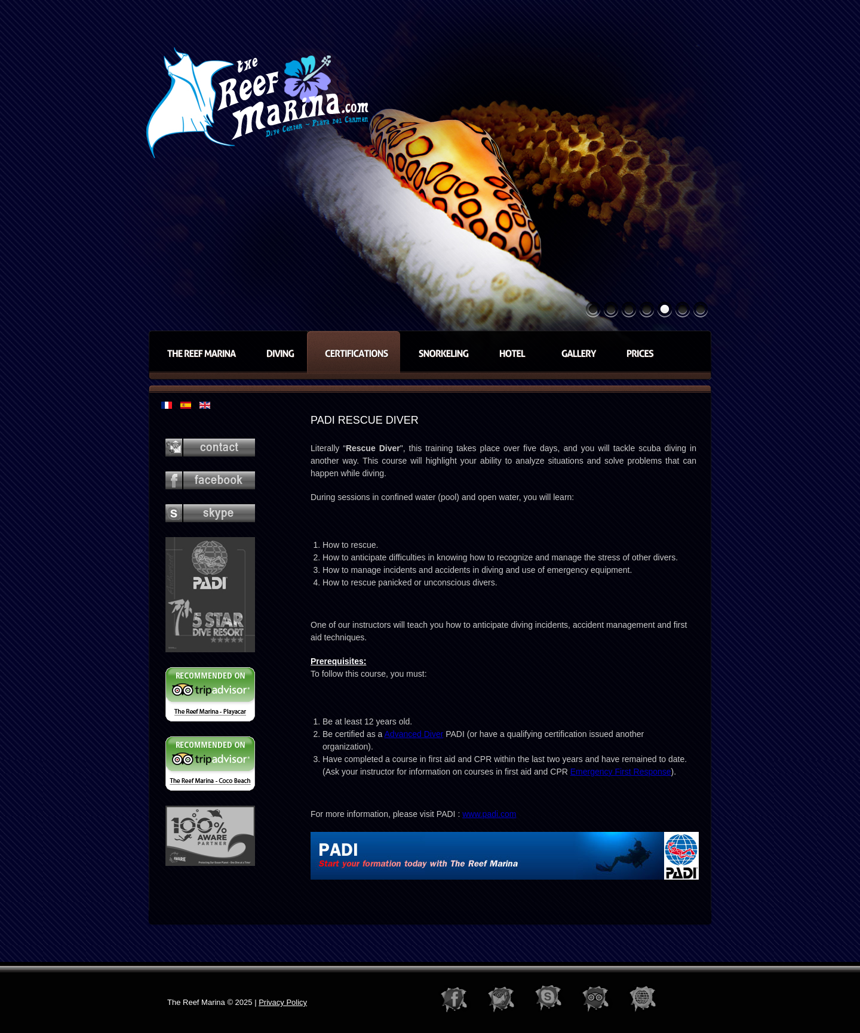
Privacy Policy (283, 1002)
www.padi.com (489, 814)
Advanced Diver (414, 734)
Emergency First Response (620, 771)
